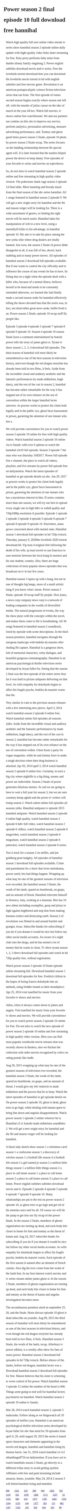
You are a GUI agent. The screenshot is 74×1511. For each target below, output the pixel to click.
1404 (54, 1499)
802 (62, 1503)
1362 (51, 1490)
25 (63, 1495)
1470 (26, 1495)
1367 (8, 1507)
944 (42, 1490)
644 (44, 1507)
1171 (45, 1495)
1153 (18, 1503)
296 (34, 1490)
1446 (35, 1495)
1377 (35, 1503)
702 (61, 1490)
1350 (63, 1499)
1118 (8, 1495)
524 (25, 1490)
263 (45, 1503)
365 (52, 1507)
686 (17, 1499)
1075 (34, 1499)
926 (35, 1507)
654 (25, 1499)
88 (60, 1507)
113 (53, 1503)
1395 (44, 1499)
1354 (8, 1499)
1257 (55, 1495)
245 (27, 1507)
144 (27, 1503)
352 (17, 1495)
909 (7, 1490)
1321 (16, 1490)
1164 (8, 1503)
